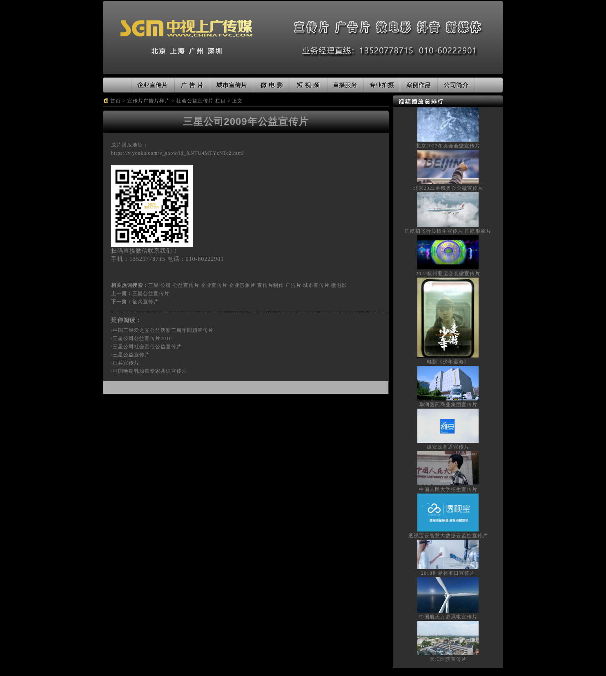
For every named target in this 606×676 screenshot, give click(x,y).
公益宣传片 (186, 285)
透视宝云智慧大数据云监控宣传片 (448, 535)
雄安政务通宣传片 (448, 447)
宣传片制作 (270, 285)
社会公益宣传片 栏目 (201, 101)
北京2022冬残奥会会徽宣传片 (448, 188)
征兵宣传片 (145, 302)
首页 (115, 101)
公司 (165, 285)
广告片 (293, 285)
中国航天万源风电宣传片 (448, 617)
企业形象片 (242, 285)
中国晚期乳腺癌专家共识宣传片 (150, 371)
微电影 (339, 285)
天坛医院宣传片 (448, 659)
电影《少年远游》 (448, 362)
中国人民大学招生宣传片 (448, 489)
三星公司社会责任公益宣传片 (147, 346)
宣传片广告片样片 (148, 101)
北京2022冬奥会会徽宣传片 (448, 146)
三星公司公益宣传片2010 (142, 338)
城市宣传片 (316, 285)
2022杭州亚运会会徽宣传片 (448, 273)
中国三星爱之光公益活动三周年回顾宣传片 (163, 330)
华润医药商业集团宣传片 (448, 404)
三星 (153, 285)
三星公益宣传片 (150, 293)
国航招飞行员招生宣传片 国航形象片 (448, 231)
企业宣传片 (214, 285)
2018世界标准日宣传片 (448, 573)
